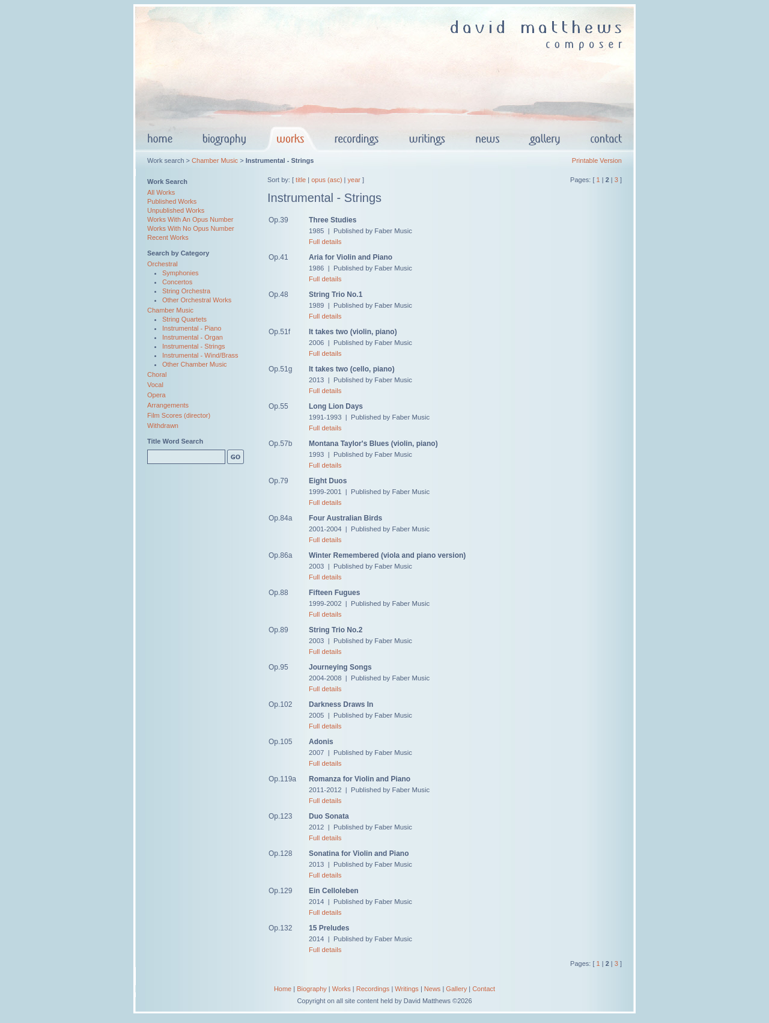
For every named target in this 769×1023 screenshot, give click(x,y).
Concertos (177, 282)
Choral (156, 374)
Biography (312, 988)
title (301, 179)
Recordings (373, 988)
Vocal (155, 384)
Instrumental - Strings (193, 346)
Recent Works (168, 237)
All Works (161, 192)
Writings (407, 988)
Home (282, 988)
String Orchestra (186, 291)
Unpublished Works (175, 210)
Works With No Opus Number (190, 228)
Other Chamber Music (194, 364)
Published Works (171, 201)
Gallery (456, 988)
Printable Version (597, 160)
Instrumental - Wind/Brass (200, 355)
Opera (156, 395)
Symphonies (180, 272)
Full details (325, 241)
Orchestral (162, 263)
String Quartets (184, 319)
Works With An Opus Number (190, 219)
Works (341, 988)
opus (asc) (326, 179)
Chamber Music (215, 160)
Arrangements (168, 405)
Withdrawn (162, 425)
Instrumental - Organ (192, 337)
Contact (483, 988)
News (432, 988)
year (354, 179)
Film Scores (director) (178, 415)
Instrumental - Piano (191, 328)
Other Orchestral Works (196, 300)
